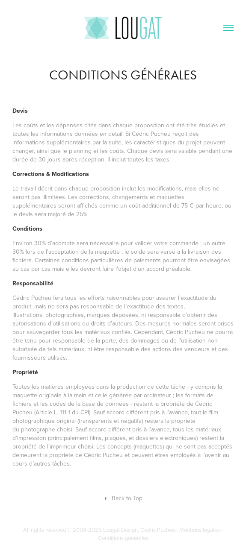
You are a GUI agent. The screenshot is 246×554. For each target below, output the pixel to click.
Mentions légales (199, 529)
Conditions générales (123, 538)
